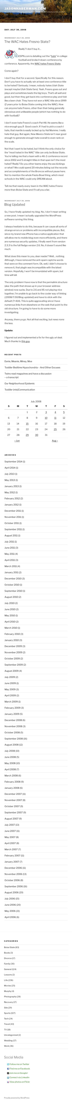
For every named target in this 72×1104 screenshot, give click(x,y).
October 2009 (12, 658)
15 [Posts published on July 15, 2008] (27, 423)
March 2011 (11, 566)
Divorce (7, 958)
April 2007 (10, 843)
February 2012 (12, 498)
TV (5, 1029)
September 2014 (13, 461)
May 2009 (10, 689)
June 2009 (10, 683)
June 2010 (10, 609)
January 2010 (12, 640)
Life (6, 980)
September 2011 (13, 529)
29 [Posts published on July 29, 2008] (27, 435)
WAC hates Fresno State (48, 63)
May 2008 (10, 763)
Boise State (9, 947)
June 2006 (10, 904)
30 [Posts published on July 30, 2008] (36, 435)
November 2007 (13, 800)
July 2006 (10, 898)
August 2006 (12, 892)
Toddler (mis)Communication (20, 389)
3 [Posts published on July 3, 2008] (46, 412)
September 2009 (14, 664)
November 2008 (13, 726)
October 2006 (12, 880)
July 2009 (10, 677)
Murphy (7, 991)
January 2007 (12, 861)
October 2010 (12, 584)
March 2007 (11, 849)
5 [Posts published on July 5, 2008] (64, 412)
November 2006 (13, 874)
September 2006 (14, 886)
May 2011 (10, 554)
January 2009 (12, 714)
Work (6, 1046)
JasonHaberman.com (25, 8)
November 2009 (13, 652)
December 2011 (13, 510)
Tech (6, 1018)
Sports (7, 1013)
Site (6, 1008)
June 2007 (10, 831)
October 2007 (12, 806)
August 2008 (12, 744)
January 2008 (12, 788)
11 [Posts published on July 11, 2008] (55, 418)
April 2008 (10, 769)
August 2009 (12, 671)
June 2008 (10, 757)
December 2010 (13, 578)
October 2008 (12, 732)
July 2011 (9, 541)
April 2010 (10, 621)
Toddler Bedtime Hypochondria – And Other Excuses (32, 367)
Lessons (8, 975)
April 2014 (10, 467)
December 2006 (13, 868)
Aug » (55, 440)
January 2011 (11, 572)
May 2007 (10, 837)
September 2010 (13, 591)
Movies (7, 985)
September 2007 (14, 812)
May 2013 (10, 480)
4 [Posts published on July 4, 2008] (55, 412)
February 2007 (12, 855)
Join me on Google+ (19, 1073)
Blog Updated (14, 204)
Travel (7, 1024)
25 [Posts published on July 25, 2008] (55, 429)
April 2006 (10, 917)
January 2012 (12, 504)
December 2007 (13, 794)
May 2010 (10, 615)
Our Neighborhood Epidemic (20, 383)
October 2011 (12, 523)
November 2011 (13, 517)
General (7, 969)
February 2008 (12, 781)
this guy (25, 341)
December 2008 (13, 720)
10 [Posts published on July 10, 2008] (46, 418)
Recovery (8, 1002)
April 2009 (10, 695)
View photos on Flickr (20, 1082)
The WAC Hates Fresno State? (27, 42)
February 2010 (12, 634)
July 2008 (10, 751)
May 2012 (10, 492)
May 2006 (10, 911)
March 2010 (11, 628)
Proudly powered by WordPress (16, 1098)
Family (7, 964)
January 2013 (12, 486)
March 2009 (11, 701)
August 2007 (11, 818)
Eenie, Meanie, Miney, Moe (18, 361)
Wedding (8, 1040)
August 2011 (11, 535)
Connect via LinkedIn (19, 1077)
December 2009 (13, 646)
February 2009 (12, 707)
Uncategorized (11, 1035)
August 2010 (11, 597)
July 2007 (10, 824)
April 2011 (10, 560)
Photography (10, 996)
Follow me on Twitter (19, 1064)
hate (53, 56)
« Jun (17, 440)
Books (7, 953)
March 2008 (11, 775)
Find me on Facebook (20, 1068)
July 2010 (10, 603)
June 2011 (10, 547)
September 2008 (14, 738)
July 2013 (10, 474)
